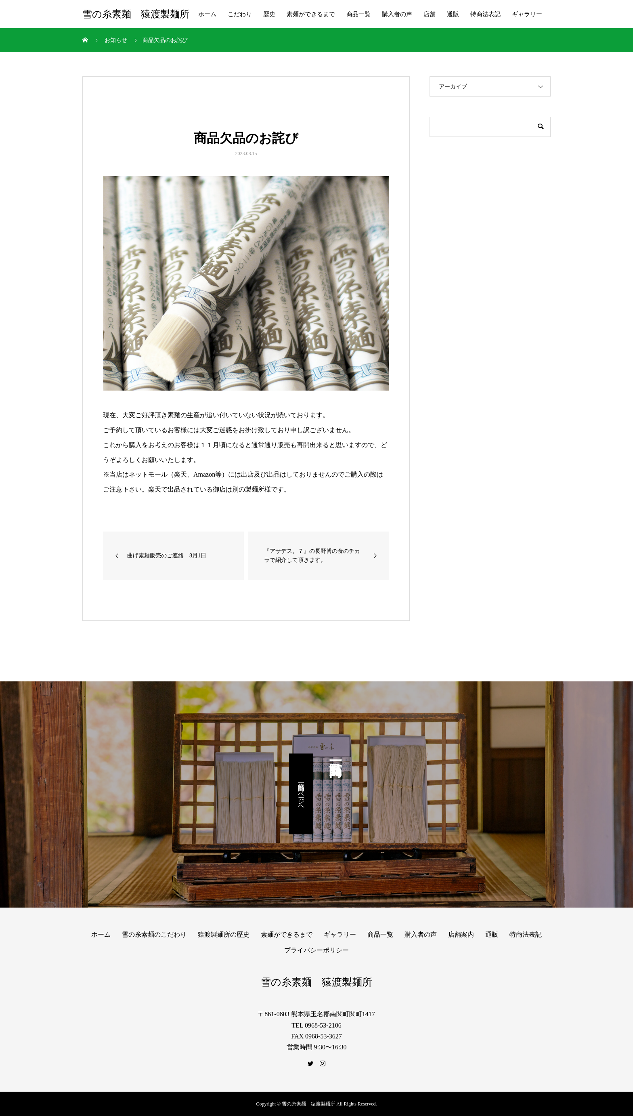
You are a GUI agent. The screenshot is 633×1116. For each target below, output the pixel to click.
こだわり (240, 14)
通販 (453, 14)
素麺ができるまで (311, 14)
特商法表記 (485, 14)
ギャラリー (527, 14)
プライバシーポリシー (316, 950)
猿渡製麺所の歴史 (223, 934)
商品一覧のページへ (301, 793)
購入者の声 (397, 14)
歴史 (269, 14)
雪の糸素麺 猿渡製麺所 (135, 14)
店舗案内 (461, 934)
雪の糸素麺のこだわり (154, 934)
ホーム (207, 14)
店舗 (429, 14)
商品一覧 (358, 14)
